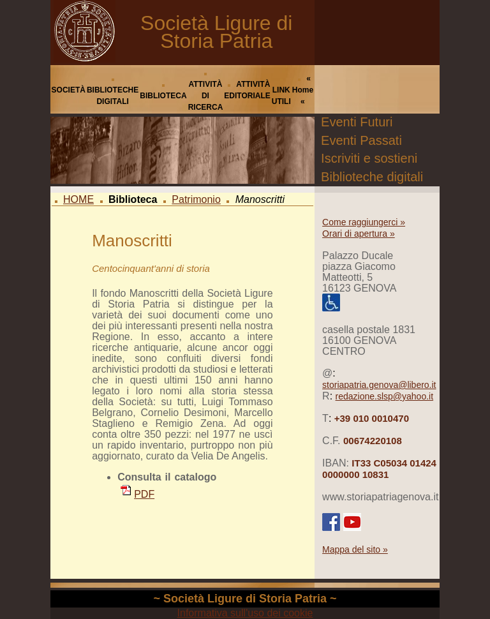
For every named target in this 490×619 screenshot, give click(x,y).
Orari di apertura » (358, 233)
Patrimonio (196, 199)
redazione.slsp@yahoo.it (385, 396)
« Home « (302, 90)
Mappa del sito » (355, 549)
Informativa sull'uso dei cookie (245, 613)
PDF (137, 494)
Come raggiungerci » (363, 222)
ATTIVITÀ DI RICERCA (205, 96)
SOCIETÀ (68, 90)
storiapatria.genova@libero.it (379, 385)
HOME (78, 199)
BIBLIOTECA (163, 95)
